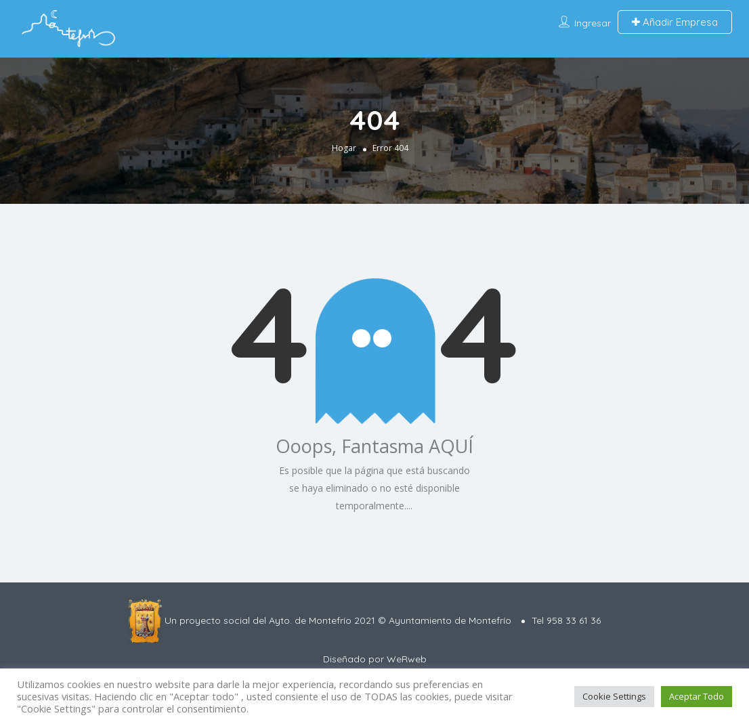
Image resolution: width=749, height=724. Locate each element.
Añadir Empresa (675, 22)
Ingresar (592, 23)
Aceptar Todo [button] (696, 696)
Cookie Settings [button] (614, 696)
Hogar (344, 147)
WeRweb (407, 659)
